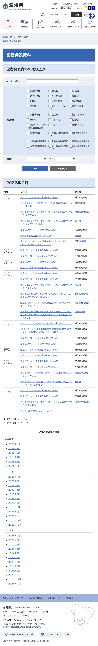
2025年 (9, 471)
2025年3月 (14, 485)
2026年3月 (14, 453)
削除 (23, 41)
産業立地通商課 (82, 373)
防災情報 (8, 27)
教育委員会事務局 (81, 146)
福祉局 (33, 101)
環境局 (76, 96)
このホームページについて (13, 598)
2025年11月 (14, 520)
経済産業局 (78, 101)
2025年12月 (14, 525)
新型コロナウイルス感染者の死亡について (39, 230)
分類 (89, 27)
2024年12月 (14, 584)
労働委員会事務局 (60, 141)
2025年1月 (14, 477)
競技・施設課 (80, 241)
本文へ (55, 4)
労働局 (33, 106)
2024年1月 (14, 536)
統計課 (78, 236)
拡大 (63, 8)
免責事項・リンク (54, 598)
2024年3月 (14, 544)
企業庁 (55, 125)
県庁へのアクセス (53, 634)
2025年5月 (14, 494)
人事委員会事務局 (38, 141)
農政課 (78, 285)
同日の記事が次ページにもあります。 (36, 411)
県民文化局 (57, 96)
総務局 (55, 91)
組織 (73, 27)
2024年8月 (14, 566)
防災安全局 (35, 96)
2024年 (9, 530)
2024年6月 (14, 558)
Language (87, 4)
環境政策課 (80, 203)
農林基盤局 (35, 115)
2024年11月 (14, 579)
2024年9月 (14, 571)
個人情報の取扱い (35, 598)
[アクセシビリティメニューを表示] (92, 16)
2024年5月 (14, 553)
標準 (69, 8)
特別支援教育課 (82, 294)
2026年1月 (14, 444)
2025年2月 (14, 481)
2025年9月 (14, 512)
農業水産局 (78, 106)
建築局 (33, 120)
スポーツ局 (56, 120)
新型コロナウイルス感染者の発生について (39, 197)
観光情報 (24, 27)
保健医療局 (57, 101)
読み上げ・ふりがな (70, 4)
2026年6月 (14, 466)
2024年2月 (14, 540)
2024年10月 (14, 575)
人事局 (76, 91)
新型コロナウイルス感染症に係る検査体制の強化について (46, 323)
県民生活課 (80, 311)
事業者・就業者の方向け (41, 27)
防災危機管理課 (82, 303)
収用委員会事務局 (81, 141)
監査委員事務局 (80, 133)
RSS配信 (69, 598)
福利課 (78, 221)
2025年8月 (14, 507)
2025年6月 (14, 499)
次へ (25, 419)
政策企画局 (35, 91)
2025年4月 (14, 490)
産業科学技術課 (82, 212)
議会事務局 (35, 133)
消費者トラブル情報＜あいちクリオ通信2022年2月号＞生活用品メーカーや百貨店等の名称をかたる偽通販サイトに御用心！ (46, 314)
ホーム (12, 37)
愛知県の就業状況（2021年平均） (35, 236)
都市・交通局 (78, 115)
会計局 (76, 120)
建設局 (55, 115)
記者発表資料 (15, 41)
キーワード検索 (12, 81)
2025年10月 (14, 516)
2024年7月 (14, 562)
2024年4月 (14, 549)
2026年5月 (14, 462)
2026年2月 (14, 448)
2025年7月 (14, 503)
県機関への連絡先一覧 (19, 634)
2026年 (9, 439)
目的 (57, 27)
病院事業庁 (78, 125)
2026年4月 (14, 457)
